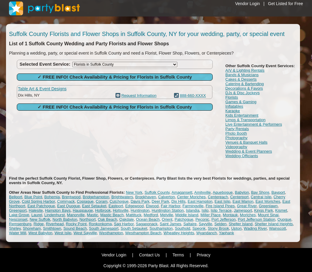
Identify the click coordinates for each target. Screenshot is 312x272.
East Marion (242, 201)
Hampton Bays (57, 210)
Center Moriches (191, 197)
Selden (220, 224)
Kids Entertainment (241, 115)
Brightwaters (122, 197)
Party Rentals (237, 129)
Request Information (138, 95)
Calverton (166, 197)
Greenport (18, 210)
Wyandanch (206, 233)
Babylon (242, 192)
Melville (166, 215)
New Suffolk (40, 219)
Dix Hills (178, 201)
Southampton (160, 228)
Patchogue (184, 219)
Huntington (139, 210)
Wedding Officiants (241, 156)
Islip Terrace (221, 210)
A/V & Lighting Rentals (244, 70)
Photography (236, 138)
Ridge (39, 224)
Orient (167, 219)
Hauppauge (83, 210)
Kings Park (263, 210)
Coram (101, 201)
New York (134, 192)
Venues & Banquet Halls (246, 142)
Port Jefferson (224, 219)
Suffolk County (157, 192)
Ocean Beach (148, 219)
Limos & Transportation (245, 120)
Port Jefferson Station (256, 219)
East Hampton (200, 201)
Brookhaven (145, 197)
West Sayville (85, 233)
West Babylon (40, 233)
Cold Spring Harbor (38, 201)
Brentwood (71, 197)
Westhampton (111, 233)
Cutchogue (119, 201)
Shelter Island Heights (274, 224)
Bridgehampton (96, 197)
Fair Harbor (170, 206)
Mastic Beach (112, 215)
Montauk (230, 215)
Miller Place (210, 215)
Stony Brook (218, 228)
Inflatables (234, 106)
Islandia (193, 210)
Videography (236, 147)
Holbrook (103, 210)
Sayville (205, 224)
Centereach (218, 197)
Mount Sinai (268, 215)
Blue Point (33, 197)
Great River (247, 206)
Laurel (36, 215)
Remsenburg (20, 224)
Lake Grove (19, 215)
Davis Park (139, 201)
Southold (182, 228)
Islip (205, 210)
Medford (151, 215)
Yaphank (226, 233)
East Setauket (94, 206)
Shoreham (32, 228)
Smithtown (52, 228)
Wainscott (277, 228)
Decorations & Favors (244, 88)
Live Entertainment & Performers (253, 124)
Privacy (204, 255)
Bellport (15, 197)
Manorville (76, 215)
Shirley (15, 228)
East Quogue (68, 206)
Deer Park (161, 201)
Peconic (202, 219)
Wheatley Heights (179, 233)
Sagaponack (147, 224)
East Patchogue (41, 206)
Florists (231, 97)
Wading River (255, 228)
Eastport (116, 206)
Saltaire (189, 224)
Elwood (152, 206)
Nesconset (18, 219)
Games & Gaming (240, 102)
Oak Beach (107, 219)
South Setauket (134, 228)
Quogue (284, 219)
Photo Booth (236, 133)
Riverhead (55, 224)
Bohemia (52, 197)
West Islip (63, 233)
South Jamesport (103, 228)
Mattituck (134, 215)
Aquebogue (223, 192)
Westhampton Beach (143, 233)
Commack (66, 201)
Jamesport (243, 210)
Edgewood (134, 206)
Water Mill (17, 233)
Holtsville (120, 210)
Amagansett (182, 192)
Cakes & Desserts (240, 79)
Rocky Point (76, 224)
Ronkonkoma (100, 224)
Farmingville (192, 206)
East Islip (222, 201)
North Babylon (64, 219)
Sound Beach (75, 228)
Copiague (85, 201)
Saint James (170, 224)
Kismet (281, 210)
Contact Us (149, 255)
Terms (178, 255)
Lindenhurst (54, 215)
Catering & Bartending (244, 84)
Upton (236, 228)
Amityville (202, 192)
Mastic (92, 215)
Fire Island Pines (220, 206)
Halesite (36, 210)
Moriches (248, 215)
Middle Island (186, 215)
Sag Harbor (124, 224)
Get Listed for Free (285, 3)
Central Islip (261, 197)
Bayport (278, 192)
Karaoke (232, 111)
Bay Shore (260, 192)
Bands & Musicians (242, 75)
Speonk (199, 228)
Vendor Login (247, 3)
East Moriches (268, 201)
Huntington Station (168, 210)
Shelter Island (241, 224)
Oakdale (126, 219)
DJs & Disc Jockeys (242, 93)
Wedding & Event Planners (248, 151)
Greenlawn (268, 206)
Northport (88, 219)
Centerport (239, 197)
